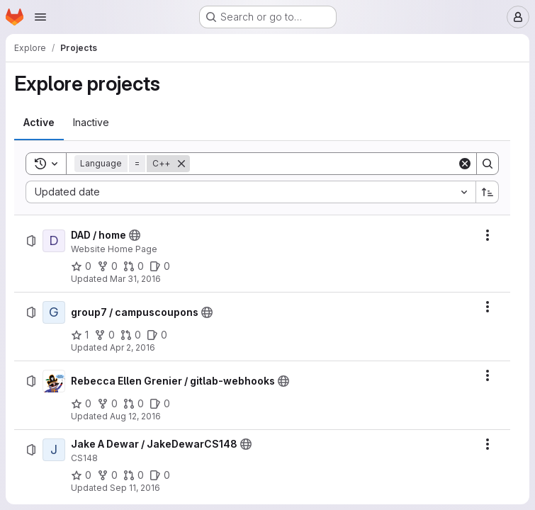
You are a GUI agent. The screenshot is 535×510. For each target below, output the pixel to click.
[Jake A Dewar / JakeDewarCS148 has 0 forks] (107, 475)
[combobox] (250, 192)
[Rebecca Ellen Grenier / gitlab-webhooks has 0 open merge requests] (133, 403)
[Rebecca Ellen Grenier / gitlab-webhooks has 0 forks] (107, 403)
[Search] (323, 163)
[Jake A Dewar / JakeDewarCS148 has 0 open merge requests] (133, 475)
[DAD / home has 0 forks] (107, 266)
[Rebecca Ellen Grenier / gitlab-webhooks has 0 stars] (81, 403)
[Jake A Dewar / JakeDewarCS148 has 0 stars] (81, 475)
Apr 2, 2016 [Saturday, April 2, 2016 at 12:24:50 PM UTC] (132, 347)
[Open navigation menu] (40, 17)
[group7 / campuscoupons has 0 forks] (104, 335)
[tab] (39, 122)
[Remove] (181, 163)
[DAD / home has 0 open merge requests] (133, 266)
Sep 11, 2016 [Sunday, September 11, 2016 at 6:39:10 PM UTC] (135, 487)
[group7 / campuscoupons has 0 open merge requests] (130, 335)
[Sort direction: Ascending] (487, 192)
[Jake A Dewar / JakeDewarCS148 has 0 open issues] (160, 475)
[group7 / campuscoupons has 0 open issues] (157, 335)
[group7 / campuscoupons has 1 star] (80, 335)
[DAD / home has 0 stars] (81, 266)
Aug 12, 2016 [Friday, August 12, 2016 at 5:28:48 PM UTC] (135, 416)
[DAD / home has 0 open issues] (160, 266)
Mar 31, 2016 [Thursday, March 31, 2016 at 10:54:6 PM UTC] (135, 278)
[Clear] (464, 163)
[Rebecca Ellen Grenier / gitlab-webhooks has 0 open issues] (160, 403)
